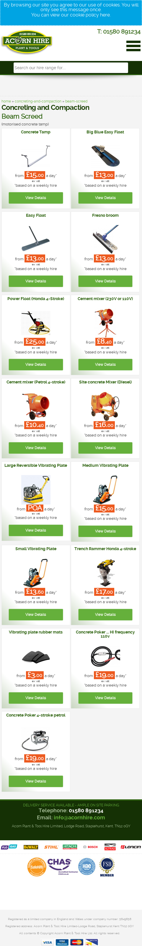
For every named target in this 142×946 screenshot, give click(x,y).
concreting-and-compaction (38, 101)
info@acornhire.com (79, 817)
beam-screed (76, 101)
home (6, 101)
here (105, 15)
